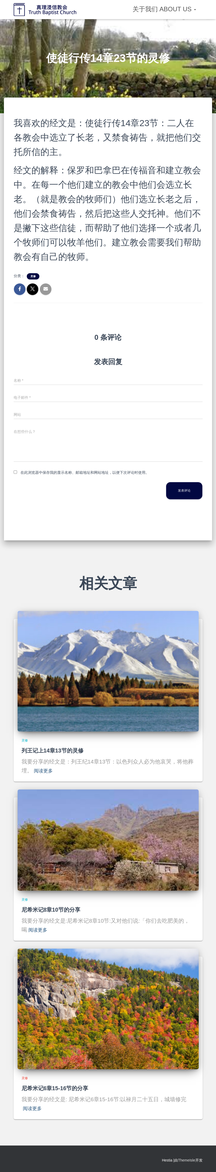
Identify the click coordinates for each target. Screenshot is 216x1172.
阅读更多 (45, 770)
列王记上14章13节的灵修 (57, 750)
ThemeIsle (186, 1160)
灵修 (33, 276)
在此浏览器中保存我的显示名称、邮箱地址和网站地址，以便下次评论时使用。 (84, 472)
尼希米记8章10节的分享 (55, 909)
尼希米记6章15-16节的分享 (60, 1088)
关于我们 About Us (164, 9)
